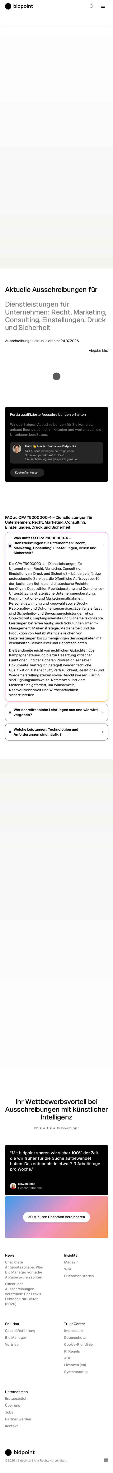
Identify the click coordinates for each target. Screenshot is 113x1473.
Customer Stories (79, 1276)
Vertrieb (12, 1344)
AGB (67, 1358)
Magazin (71, 1262)
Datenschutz (75, 1337)
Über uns (12, 1405)
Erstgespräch (16, 1398)
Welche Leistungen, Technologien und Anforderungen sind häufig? (56, 732)
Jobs (9, 1412)
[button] (103, 6)
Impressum (73, 1330)
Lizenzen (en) (75, 1365)
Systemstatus (76, 1371)
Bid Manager (15, 1337)
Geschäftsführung (20, 1330)
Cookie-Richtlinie (78, 1344)
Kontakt (11, 1426)
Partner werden (18, 1419)
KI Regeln (72, 1351)
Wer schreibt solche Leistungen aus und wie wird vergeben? (56, 712)
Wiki (67, 1269)
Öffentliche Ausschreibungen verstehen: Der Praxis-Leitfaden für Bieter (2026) (24, 1294)
